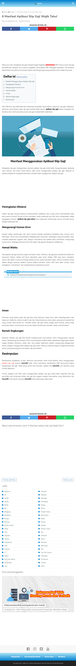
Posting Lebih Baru (9, 480)
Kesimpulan (10, 100)
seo (42, 532)
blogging (7, 512)
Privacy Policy (49, 657)
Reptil (43, 518)
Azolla (6, 501)
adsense (7, 491)
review (43, 522)
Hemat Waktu (11, 90)
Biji (5, 508)
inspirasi (7, 549)
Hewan (6, 539)
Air (5, 495)
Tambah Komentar (24, 21)
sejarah (43, 525)
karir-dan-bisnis (9, 559)
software (44, 535)
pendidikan (44, 501)
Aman (8, 93)
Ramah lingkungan (12, 97)
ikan (5, 546)
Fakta (6, 529)
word (43, 566)
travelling (44, 556)
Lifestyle (44, 491)
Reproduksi (44, 515)
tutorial (43, 563)
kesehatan (8, 563)
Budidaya (7, 515)
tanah (43, 539)
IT (5, 552)
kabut (6, 556)
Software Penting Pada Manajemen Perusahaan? (28, 275)
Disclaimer (61, 657)
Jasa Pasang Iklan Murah (32, 657)
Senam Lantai (45, 529)
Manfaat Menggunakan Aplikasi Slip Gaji (20, 81)
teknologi (44, 546)
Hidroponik (8, 542)
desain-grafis (8, 525)
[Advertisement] (38, 48)
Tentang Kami (15, 657)
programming (45, 512)
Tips (42, 549)
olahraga (44, 498)
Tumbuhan (44, 559)
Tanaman (44, 542)
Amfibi (6, 498)
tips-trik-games (46, 552)
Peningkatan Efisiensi (13, 84)
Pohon (43, 508)
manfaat (43, 495)
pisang (43, 505)
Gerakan (7, 535)
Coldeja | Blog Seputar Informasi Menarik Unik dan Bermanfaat (46, 663)
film (5, 532)
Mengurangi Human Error (15, 87)
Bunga (6, 518)
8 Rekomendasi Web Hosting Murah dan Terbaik (24, 605)
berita (6, 505)
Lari (5, 566)
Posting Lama (68, 480)
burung (6, 522)
